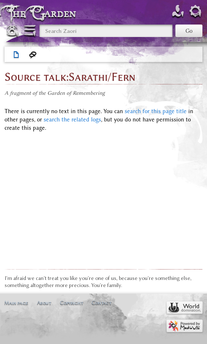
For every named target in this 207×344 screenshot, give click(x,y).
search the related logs (72, 119)
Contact (101, 302)
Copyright (71, 302)
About (44, 302)
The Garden (43, 13)
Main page (16, 302)
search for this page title (156, 111)
